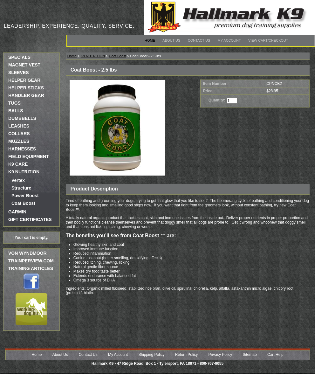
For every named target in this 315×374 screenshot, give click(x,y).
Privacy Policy (220, 354)
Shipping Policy (151, 354)
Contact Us (199, 40)
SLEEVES (18, 72)
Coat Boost (23, 203)
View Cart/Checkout (268, 40)
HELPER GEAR (24, 80)
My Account (229, 40)
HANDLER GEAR (26, 95)
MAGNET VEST (24, 64)
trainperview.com (31, 260)
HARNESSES (22, 148)
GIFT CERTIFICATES (30, 219)
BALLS (15, 110)
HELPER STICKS (26, 87)
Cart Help (275, 354)
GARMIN (17, 211)
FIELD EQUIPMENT (28, 156)
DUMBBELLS (22, 118)
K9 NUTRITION (23, 171)
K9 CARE (18, 164)
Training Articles (30, 268)
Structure (21, 187)
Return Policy (186, 354)
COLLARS (19, 133)
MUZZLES (18, 141)
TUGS (14, 103)
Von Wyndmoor (27, 253)
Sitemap (250, 354)
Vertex (18, 180)
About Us (171, 40)
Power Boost (25, 195)
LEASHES (18, 125)
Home (150, 40)
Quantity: (217, 100)
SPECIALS (19, 57)
